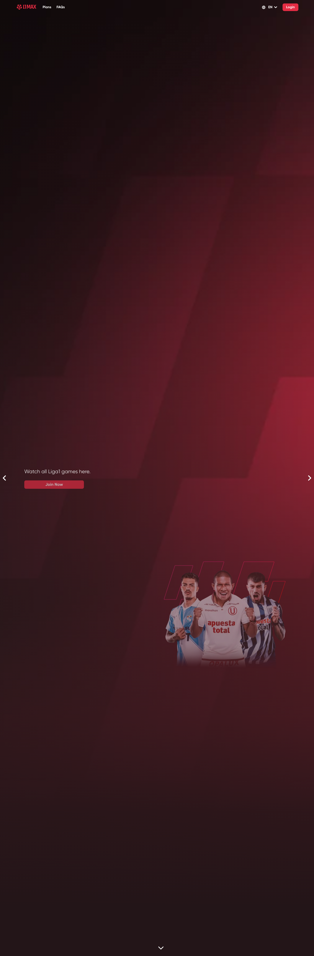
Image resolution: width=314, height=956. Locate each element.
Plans (47, 7)
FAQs (60, 7)
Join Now (159, 486)
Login (290, 7)
